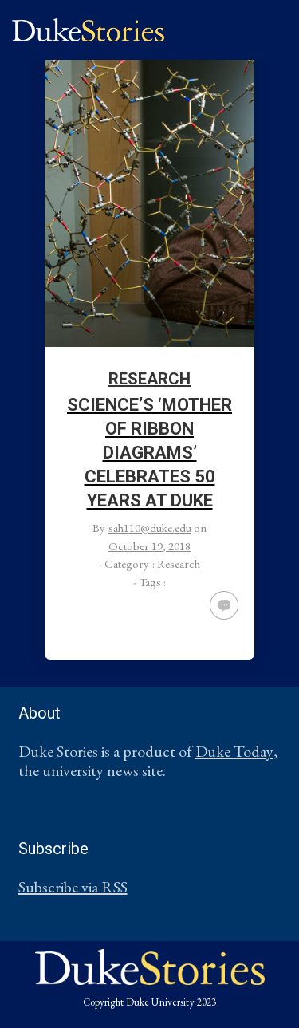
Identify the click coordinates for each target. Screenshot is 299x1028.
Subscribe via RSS (73, 886)
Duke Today (234, 751)
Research (149, 378)
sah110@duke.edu (149, 527)
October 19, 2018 (149, 545)
